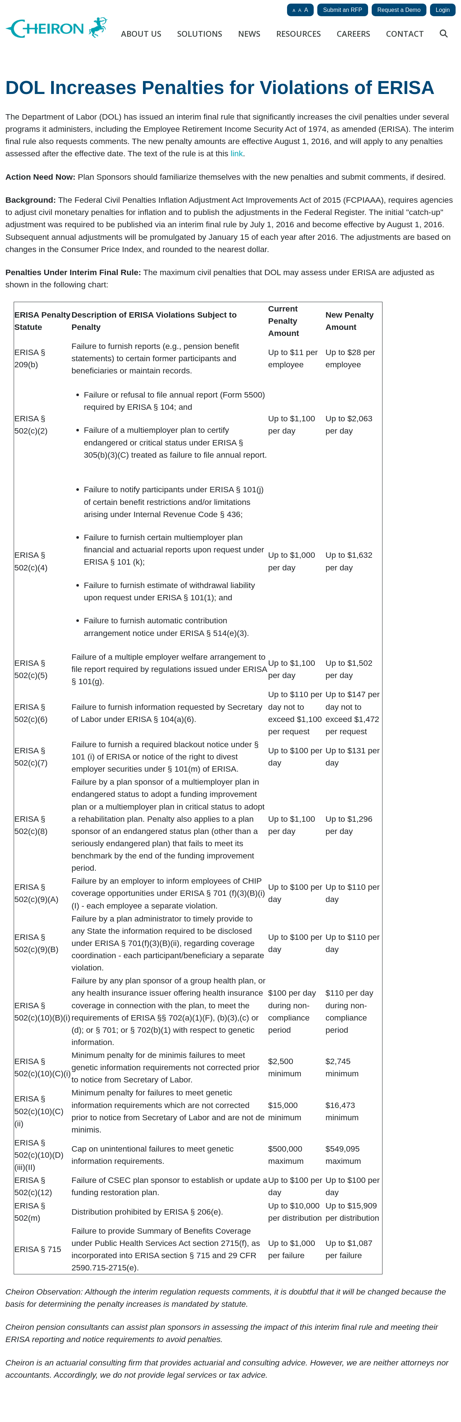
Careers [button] (353, 33)
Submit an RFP (342, 10)
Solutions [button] (199, 33)
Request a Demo (399, 10)
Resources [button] (298, 33)
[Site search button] (444, 35)
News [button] (249, 33)
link (236, 153)
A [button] (294, 10)
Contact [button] (405, 33)
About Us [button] (141, 33)
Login (443, 10)
